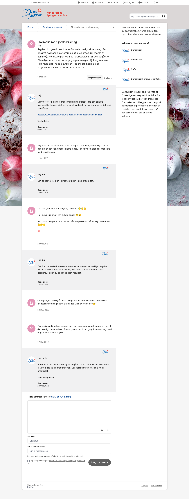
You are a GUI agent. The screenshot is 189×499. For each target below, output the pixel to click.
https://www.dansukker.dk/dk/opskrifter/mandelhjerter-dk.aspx (69, 114)
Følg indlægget (94, 78)
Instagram (128, 2)
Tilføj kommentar (100, 462)
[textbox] (69, 414)
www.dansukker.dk (40, 2)
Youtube (113, 2)
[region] (69, 58)
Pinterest (143, 2)
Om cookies (156, 486)
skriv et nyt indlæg (61, 396)
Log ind (145, 486)
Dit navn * (31, 436)
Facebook (98, 2)
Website (83, 2)
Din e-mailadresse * (36, 446)
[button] (102, 430)
